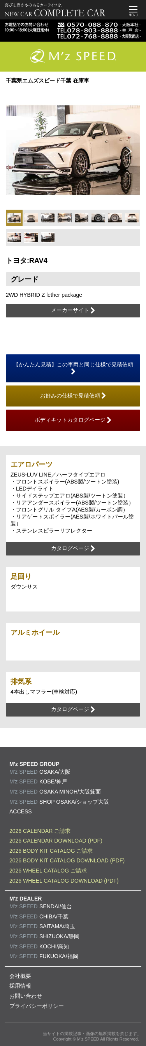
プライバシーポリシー (36, 1006)
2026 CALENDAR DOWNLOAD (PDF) (55, 841)
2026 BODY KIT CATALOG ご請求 (51, 851)
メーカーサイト (73, 310)
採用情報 (20, 986)
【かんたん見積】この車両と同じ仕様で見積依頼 (73, 368)
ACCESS (20, 811)
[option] (73, 150)
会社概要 (20, 976)
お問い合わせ (25, 996)
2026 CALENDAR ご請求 (39, 831)
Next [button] (129, 150)
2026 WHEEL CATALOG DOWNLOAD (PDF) (64, 881)
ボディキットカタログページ (73, 420)
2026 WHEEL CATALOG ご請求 (48, 870)
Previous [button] (17, 150)
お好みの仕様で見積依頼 (73, 395)
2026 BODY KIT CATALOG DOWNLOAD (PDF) (67, 860)
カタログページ (73, 548)
